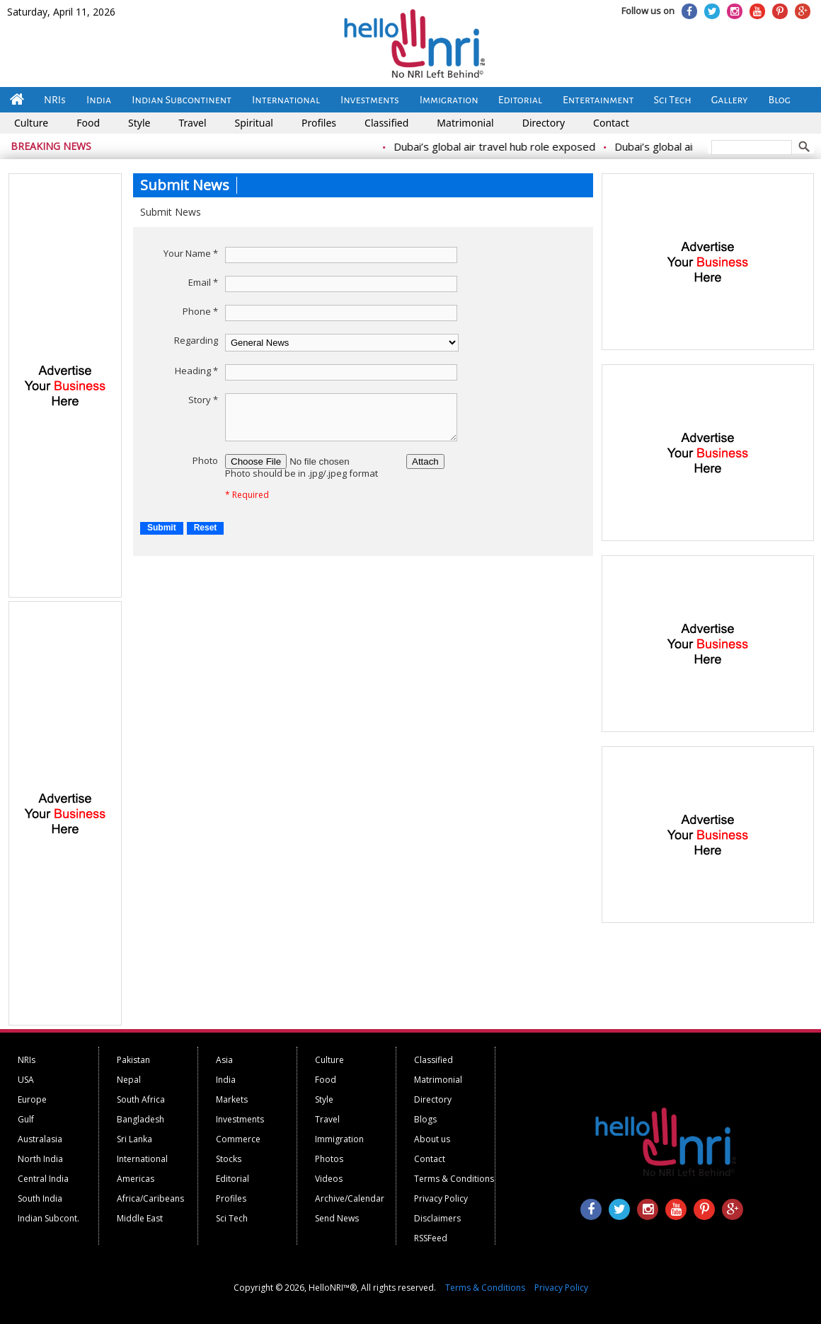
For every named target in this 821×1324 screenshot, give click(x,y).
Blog (780, 99)
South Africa (141, 1099)
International (286, 99)
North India (40, 1159)
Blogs (425, 1119)
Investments (369, 99)
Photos (329, 1159)
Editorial (520, 99)
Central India (43, 1179)
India (98, 99)
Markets (232, 1099)
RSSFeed (430, 1238)
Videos (329, 1179)
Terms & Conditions (454, 1179)
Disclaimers (437, 1218)
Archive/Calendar (349, 1198)
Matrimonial (465, 122)
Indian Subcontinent (181, 99)
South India (40, 1198)
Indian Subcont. (48, 1218)
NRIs (55, 99)
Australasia (40, 1139)
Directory (543, 122)
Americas (135, 1179)
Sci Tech (672, 99)
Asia (224, 1060)
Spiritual (254, 122)
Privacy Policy (441, 1198)
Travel (192, 122)
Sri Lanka (134, 1139)
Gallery (729, 99)
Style (139, 122)
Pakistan (133, 1060)
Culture (31, 122)
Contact (611, 122)
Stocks (228, 1159)
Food (88, 122)
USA (26, 1080)
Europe (32, 1099)
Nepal (129, 1080)
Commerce (238, 1139)
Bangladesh (140, 1119)
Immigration (449, 99)
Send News (337, 1218)
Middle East (140, 1218)
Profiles (319, 122)
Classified (386, 122)
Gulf (26, 1119)
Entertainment (598, 99)
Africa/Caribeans (150, 1198)
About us (432, 1139)
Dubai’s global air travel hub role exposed (551, 146)
